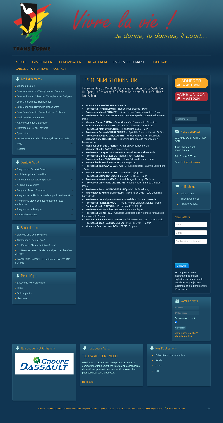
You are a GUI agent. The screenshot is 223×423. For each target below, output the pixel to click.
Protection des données (74, 409)
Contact (41, 409)
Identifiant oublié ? (184, 336)
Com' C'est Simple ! (176, 409)
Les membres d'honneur (109, 81)
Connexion (180, 328)
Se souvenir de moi (185, 318)
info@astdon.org (191, 162)
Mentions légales (54, 409)
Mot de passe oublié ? (186, 333)
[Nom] (191, 224)
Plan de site (91, 409)
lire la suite (88, 382)
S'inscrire (181, 265)
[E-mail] (191, 232)
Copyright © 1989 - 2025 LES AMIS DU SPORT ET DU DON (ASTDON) (131, 409)
